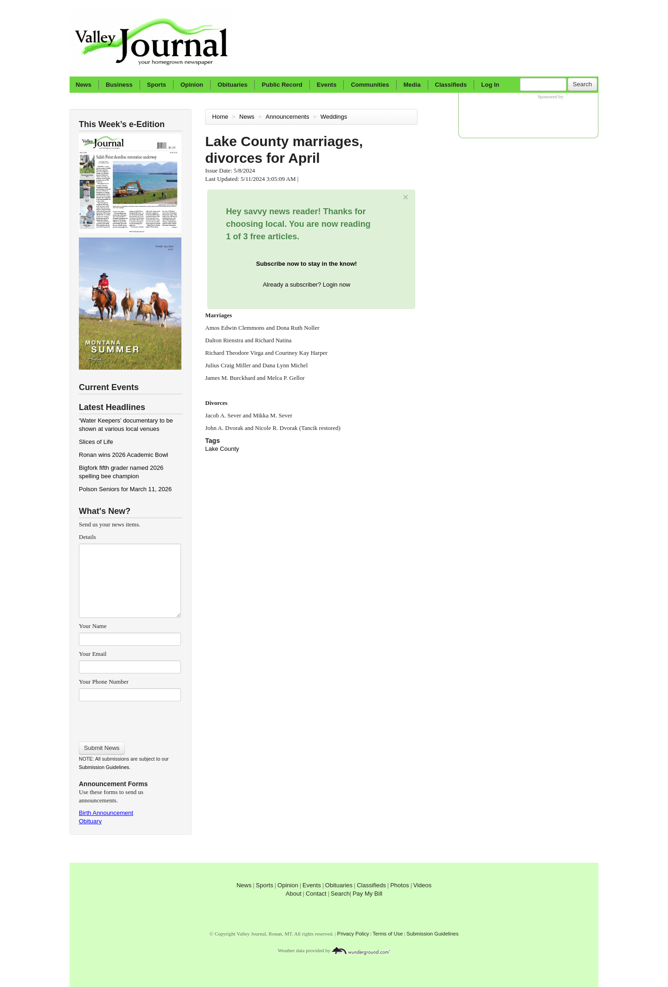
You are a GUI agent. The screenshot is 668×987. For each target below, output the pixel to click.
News (83, 84)
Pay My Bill (367, 893)
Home (220, 116)
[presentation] (129, 718)
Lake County (222, 448)
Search (582, 84)
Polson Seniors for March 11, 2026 (125, 489)
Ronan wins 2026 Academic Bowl (123, 454)
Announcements (288, 116)
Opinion (191, 84)
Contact (316, 893)
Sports (156, 84)
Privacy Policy (353, 933)
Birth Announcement (106, 812)
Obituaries (232, 84)
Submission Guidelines (104, 767)
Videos (422, 885)
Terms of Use (388, 933)
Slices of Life (96, 441)
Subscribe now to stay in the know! (306, 263)
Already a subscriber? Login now (306, 284)
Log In (490, 84)
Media (412, 84)
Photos (399, 885)
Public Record (282, 84)
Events (327, 84)
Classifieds (451, 84)
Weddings (335, 116)
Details (87, 536)
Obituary (90, 821)
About (294, 893)
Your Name (93, 625)
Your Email (93, 653)
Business (119, 84)
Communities (370, 84)
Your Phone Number (103, 681)
